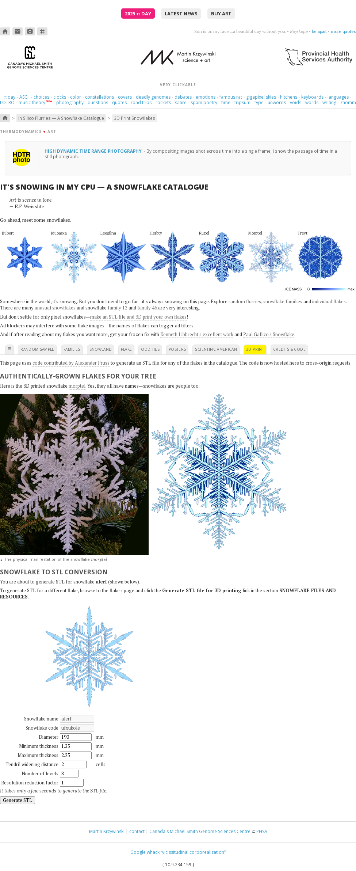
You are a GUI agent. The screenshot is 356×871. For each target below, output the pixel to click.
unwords (277, 102)
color (75, 97)
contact (137, 831)
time (225, 102)
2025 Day (138, 13)
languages (338, 97)
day (9, 97)
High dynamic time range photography (94, 151)
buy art (221, 13)
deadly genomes (153, 97)
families (72, 349)
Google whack (145, 852)
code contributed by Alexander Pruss (71, 363)
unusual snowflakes (55, 307)
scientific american (216, 349)
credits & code (289, 349)
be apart (319, 31)
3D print (255, 349)
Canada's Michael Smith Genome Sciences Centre (199, 831)
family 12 (117, 307)
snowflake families (282, 301)
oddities (150, 349)
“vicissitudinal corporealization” (193, 852)
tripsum (242, 102)
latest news (181, 13)
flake (126, 349)
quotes (119, 102)
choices (41, 97)
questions (98, 102)
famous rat (230, 97)
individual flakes (329, 301)
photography (70, 102)
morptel (77, 386)
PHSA (261, 831)
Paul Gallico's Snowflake (268, 334)
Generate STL (17, 800)
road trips (141, 102)
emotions (205, 97)
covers (125, 97)
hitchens (288, 97)
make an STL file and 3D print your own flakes (138, 316)
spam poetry (204, 102)
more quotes (343, 31)
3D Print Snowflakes (134, 118)
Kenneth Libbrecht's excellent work (196, 334)
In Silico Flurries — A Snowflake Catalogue (61, 118)
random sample (37, 349)
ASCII (24, 97)
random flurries (245, 301)
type (259, 102)
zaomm (348, 102)
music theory (32, 102)
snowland (100, 349)
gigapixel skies (261, 97)
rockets (163, 102)
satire (181, 102)
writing (329, 102)
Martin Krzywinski (107, 831)
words (311, 102)
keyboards (312, 97)
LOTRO (7, 102)
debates (183, 97)
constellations (99, 97)
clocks (59, 97)
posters (177, 349)
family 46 (147, 307)
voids (295, 102)
